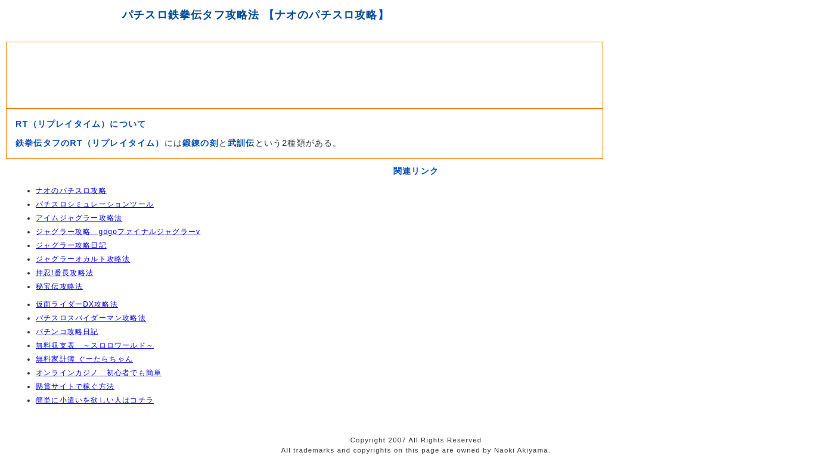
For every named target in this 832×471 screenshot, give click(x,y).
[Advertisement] (304, 72)
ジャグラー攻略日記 (71, 245)
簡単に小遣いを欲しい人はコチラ (95, 400)
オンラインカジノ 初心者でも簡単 (99, 373)
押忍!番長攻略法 (65, 273)
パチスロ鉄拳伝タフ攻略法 (190, 15)
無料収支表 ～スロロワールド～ (95, 345)
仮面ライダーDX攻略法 (77, 304)
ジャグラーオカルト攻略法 (83, 259)
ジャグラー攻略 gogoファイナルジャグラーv (118, 231)
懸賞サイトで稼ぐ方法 (75, 386)
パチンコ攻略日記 (67, 331)
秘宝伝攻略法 (59, 286)
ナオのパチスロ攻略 (326, 15)
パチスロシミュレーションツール (95, 204)
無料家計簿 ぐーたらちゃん (84, 359)
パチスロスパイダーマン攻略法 (91, 318)
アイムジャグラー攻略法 (79, 218)
